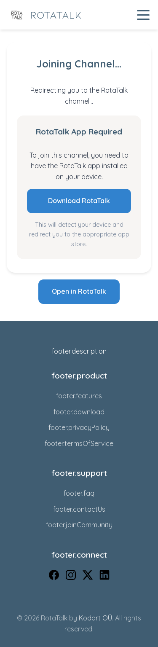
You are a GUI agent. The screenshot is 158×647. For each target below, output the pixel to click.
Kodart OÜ (95, 618)
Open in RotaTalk (79, 291)
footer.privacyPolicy (79, 427)
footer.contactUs (79, 509)
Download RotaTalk (79, 200)
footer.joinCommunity (79, 525)
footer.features (79, 396)
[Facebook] (54, 576)
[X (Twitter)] (88, 576)
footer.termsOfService (79, 443)
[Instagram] (71, 576)
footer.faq (79, 493)
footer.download (79, 412)
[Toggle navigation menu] (143, 14)
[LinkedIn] (104, 576)
